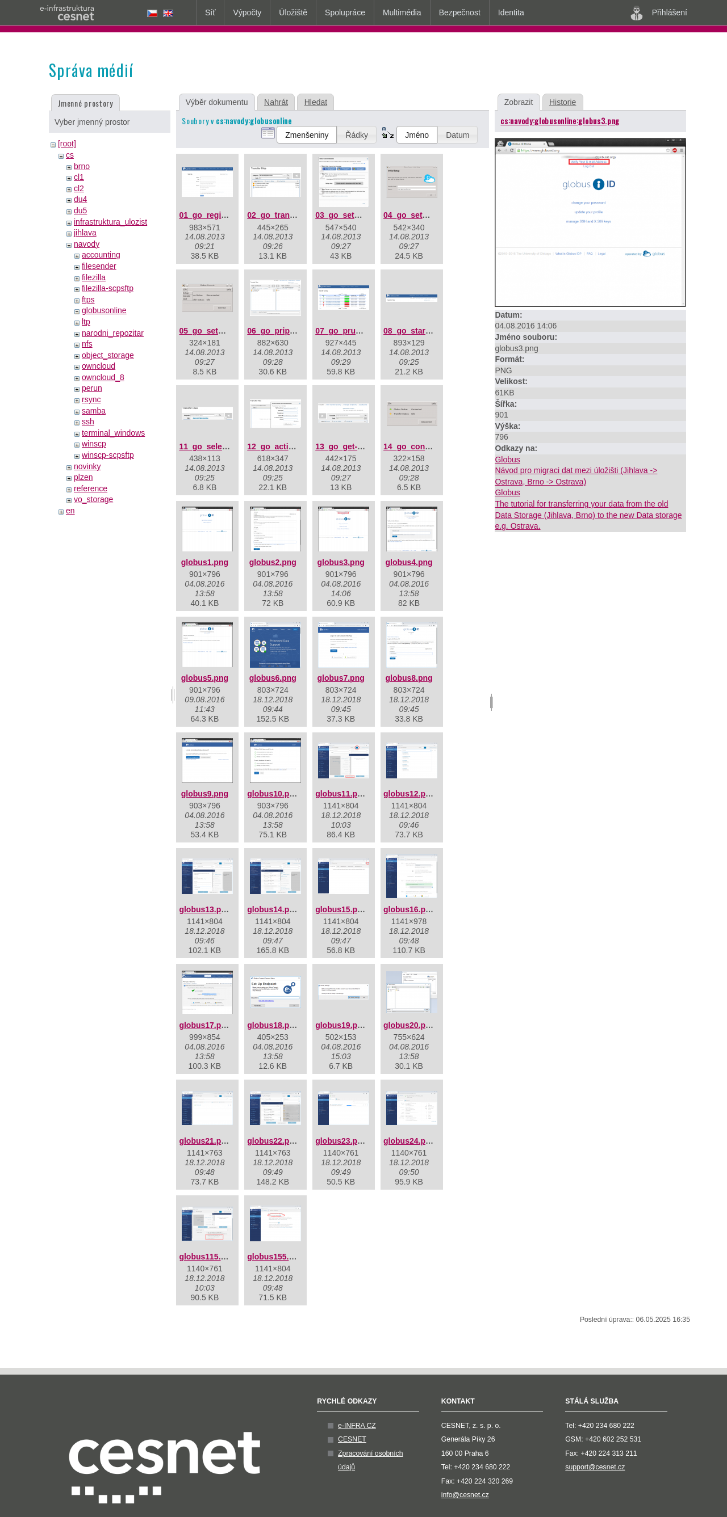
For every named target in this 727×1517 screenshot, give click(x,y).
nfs (87, 343)
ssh (88, 421)
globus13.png (205, 909)
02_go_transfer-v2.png (289, 215)
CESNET (352, 1439)
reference (90, 488)
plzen (83, 477)
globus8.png (408, 677)
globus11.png (341, 793)
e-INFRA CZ (357, 1426)
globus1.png (204, 562)
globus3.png (341, 562)
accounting (101, 254)
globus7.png (341, 677)
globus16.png (409, 909)
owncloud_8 (103, 377)
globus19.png (341, 1025)
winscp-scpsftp (108, 455)
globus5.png (204, 677)
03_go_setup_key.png (356, 215)
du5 (80, 210)
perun (92, 388)
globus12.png (409, 793)
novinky (87, 466)
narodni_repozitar (113, 333)
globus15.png (341, 909)
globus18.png (273, 1025)
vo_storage (93, 499)
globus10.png (273, 793)
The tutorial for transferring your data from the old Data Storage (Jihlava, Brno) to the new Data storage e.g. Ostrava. (588, 514)
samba (94, 410)
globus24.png (409, 1140)
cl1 (79, 177)
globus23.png (341, 1140)
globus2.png (272, 562)
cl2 (79, 188)
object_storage (108, 355)
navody (86, 243)
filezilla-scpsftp (107, 288)
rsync (91, 399)
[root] (67, 143)
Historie (562, 102)
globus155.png (275, 1256)
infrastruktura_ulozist (110, 221)
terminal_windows (113, 432)
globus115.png (207, 1256)
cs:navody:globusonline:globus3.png (560, 121)
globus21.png (205, 1140)
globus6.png (272, 677)
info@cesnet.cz (465, 1495)
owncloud (98, 365)
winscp (94, 443)
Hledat (315, 102)
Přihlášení (658, 13)
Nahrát (276, 102)
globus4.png (408, 562)
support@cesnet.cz (595, 1467)
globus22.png (273, 1140)
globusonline (104, 310)
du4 (80, 199)
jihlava (85, 232)
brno (82, 166)
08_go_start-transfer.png (430, 330)
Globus (507, 459)
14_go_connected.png (425, 446)
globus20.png (409, 1025)
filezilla (94, 277)
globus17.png (205, 1025)
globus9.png (204, 793)
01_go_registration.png (223, 215)
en (70, 510)
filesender (99, 266)
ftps (88, 299)
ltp (86, 321)
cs (70, 154)
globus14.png (273, 909)
